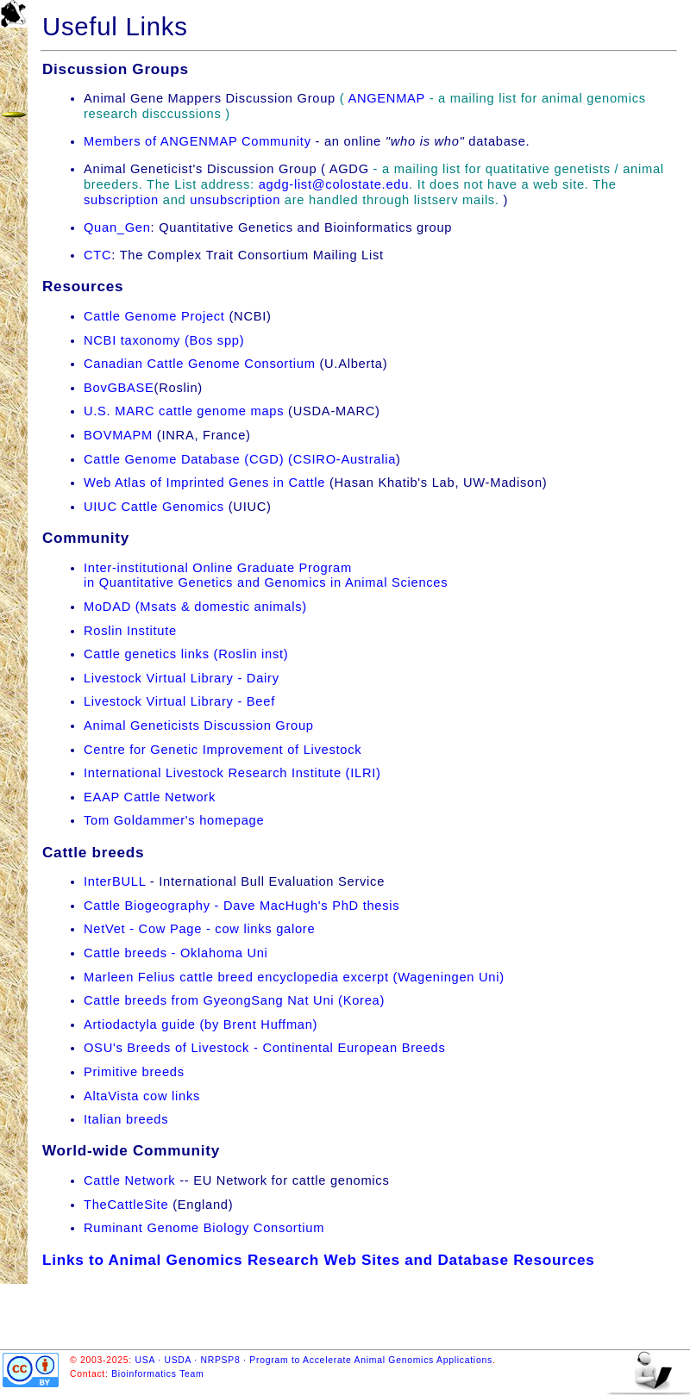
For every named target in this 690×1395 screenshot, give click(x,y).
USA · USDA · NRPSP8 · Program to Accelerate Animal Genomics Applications (313, 1360)
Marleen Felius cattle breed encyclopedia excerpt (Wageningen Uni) (294, 977)
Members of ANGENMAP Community (197, 141)
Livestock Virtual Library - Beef (179, 701)
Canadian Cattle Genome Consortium (200, 364)
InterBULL (115, 881)
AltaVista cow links (142, 1096)
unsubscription (235, 200)
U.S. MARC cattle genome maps (186, 411)
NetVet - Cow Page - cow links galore (199, 929)
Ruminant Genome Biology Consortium (204, 1228)
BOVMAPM (118, 435)
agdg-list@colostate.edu (334, 184)
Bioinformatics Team (157, 1374)
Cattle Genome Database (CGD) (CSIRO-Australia (240, 459)
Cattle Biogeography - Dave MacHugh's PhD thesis (241, 905)
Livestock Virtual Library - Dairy (181, 678)
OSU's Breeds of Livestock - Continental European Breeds (265, 1048)
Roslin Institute (130, 631)
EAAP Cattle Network (150, 797)
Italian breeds (126, 1119)
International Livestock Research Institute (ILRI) (232, 773)
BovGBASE (119, 388)
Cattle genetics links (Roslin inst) (186, 654)
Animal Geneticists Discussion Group (199, 725)
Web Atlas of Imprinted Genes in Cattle (204, 482)
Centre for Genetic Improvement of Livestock (222, 750)
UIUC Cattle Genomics (154, 507)
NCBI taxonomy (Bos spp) (164, 340)
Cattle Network (129, 1180)
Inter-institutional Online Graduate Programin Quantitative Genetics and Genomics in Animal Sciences (266, 575)
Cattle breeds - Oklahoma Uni (176, 953)
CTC (97, 255)
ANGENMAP (386, 98)
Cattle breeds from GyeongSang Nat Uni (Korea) (234, 1000)
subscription (121, 200)
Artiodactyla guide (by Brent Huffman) (200, 1024)
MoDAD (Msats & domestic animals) (195, 606)
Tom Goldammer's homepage (174, 820)
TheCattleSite (126, 1204)
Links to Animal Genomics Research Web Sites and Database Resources (318, 1259)
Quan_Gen (117, 227)
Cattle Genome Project (154, 316)
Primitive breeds (134, 1072)
